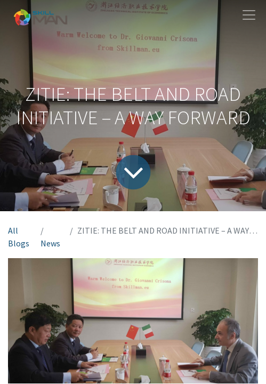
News (50, 243)
